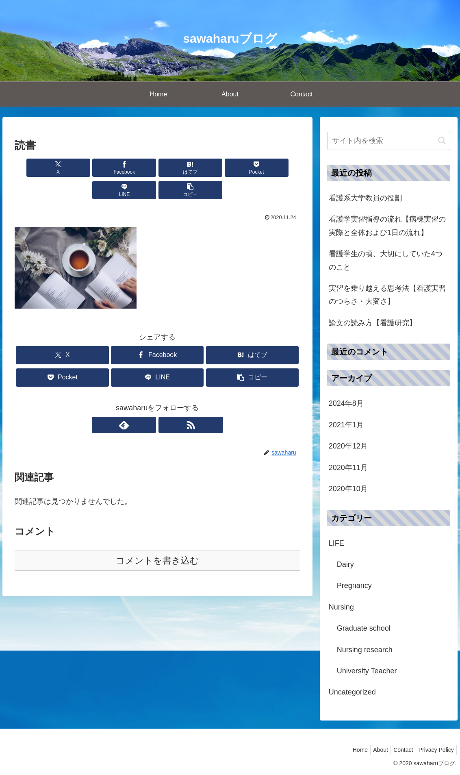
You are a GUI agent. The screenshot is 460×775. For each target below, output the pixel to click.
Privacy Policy (434, 750)
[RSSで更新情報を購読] (166, 402)
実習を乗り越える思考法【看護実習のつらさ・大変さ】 (387, 294)
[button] (277, 168)
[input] (389, 141)
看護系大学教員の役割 (365, 198)
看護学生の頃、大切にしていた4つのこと (386, 260)
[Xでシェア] (37, 168)
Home (349, 750)
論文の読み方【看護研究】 (373, 323)
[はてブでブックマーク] (133, 168)
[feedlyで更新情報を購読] (148, 402)
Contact (398, 750)
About (372, 750)
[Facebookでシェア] (85, 168)
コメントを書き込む (157, 538)
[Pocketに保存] (181, 168)
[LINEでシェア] (229, 168)
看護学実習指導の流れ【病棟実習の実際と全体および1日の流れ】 (387, 225)
